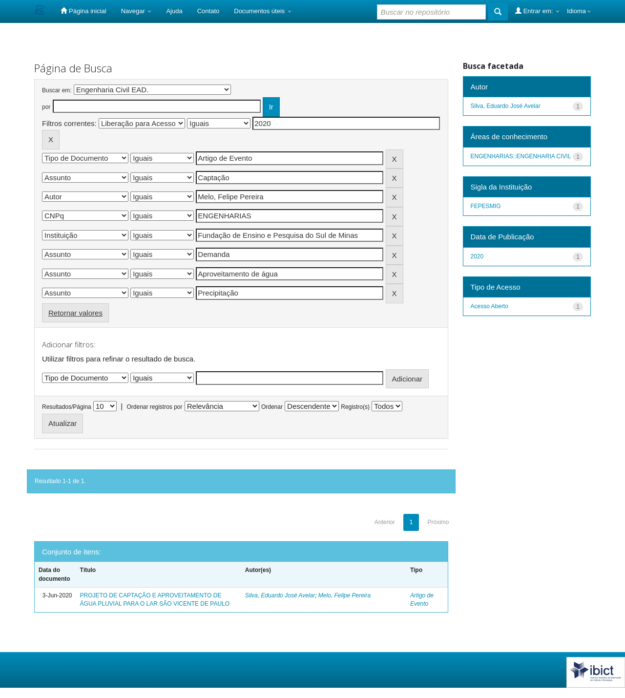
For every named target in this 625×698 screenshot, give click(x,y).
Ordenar (272, 406)
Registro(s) (355, 406)
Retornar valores (75, 313)
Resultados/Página (66, 406)
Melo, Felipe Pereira (344, 595)
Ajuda (174, 11)
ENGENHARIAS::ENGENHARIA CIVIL (521, 156)
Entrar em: (537, 11)
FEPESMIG (486, 206)
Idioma (579, 11)
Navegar (136, 11)
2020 (477, 256)
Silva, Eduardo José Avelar (280, 595)
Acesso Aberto (489, 306)
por (46, 107)
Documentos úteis (263, 11)
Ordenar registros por (154, 406)
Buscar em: (57, 90)
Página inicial (83, 11)
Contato (208, 11)
